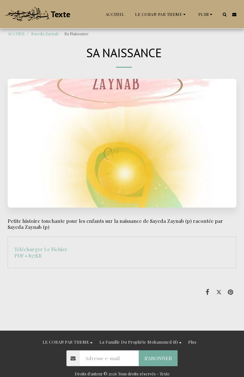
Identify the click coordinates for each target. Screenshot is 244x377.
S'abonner (158, 358)
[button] (161, 14)
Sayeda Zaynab (45, 33)
